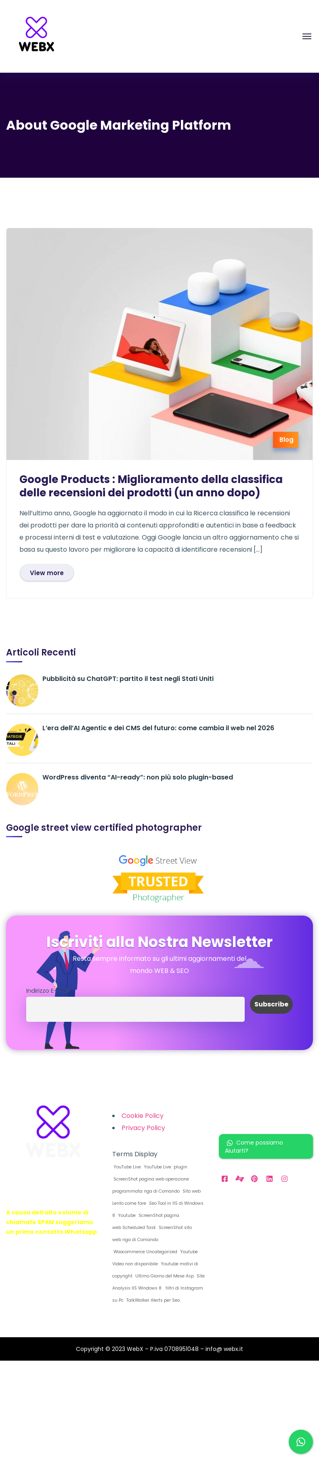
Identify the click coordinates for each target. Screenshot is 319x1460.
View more (47, 573)
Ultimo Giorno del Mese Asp (164, 1276)
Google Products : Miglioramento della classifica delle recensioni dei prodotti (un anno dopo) (151, 486)
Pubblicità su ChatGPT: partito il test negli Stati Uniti (128, 678)
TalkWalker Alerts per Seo (152, 1300)
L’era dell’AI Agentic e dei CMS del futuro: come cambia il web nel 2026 (158, 728)
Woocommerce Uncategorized (144, 1252)
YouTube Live (126, 1167)
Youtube (126, 1215)
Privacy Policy (143, 1127)
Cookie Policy (143, 1115)
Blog (286, 439)
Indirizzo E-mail (47, 991)
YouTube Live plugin (165, 1167)
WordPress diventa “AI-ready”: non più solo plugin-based (137, 777)
